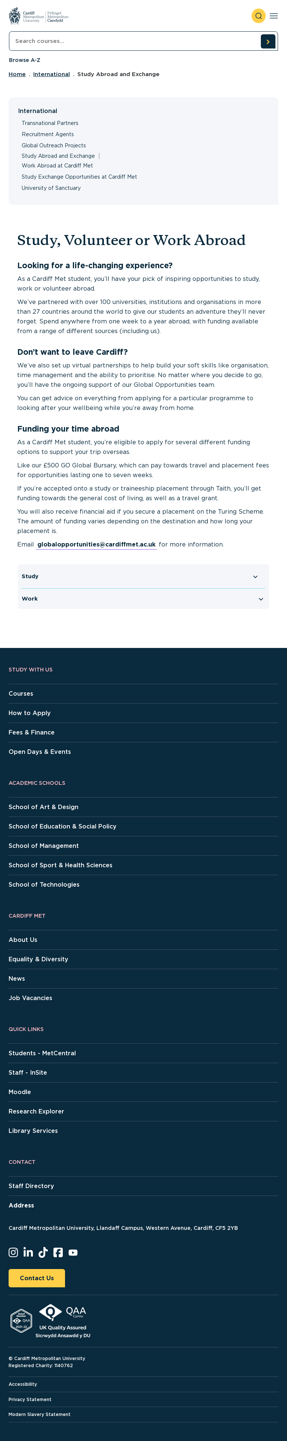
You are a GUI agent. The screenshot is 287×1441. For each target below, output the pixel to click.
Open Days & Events (40, 751)
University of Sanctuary (51, 188)
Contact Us (37, 1278)
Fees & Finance (32, 732)
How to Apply (30, 713)
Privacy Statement (30, 1399)
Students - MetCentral (42, 1053)
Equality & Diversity (38, 959)
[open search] (258, 16)
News (17, 978)
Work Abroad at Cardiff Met (57, 166)
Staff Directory (31, 1186)
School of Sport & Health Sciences (60, 865)
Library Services (33, 1130)
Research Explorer (36, 1111)
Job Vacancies (30, 998)
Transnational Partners (50, 123)
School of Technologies (44, 884)
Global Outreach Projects (54, 145)
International (51, 74)
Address (21, 1205)
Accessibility (23, 1384)
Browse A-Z (24, 60)
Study (30, 576)
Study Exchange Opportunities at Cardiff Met (79, 177)
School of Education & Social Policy (63, 826)
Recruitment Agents (48, 134)
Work (30, 598)
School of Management (44, 845)
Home (17, 74)
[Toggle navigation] (273, 16)
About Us (23, 939)
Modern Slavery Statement (40, 1414)
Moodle (20, 1092)
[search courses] (268, 41)
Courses (21, 693)
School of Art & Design (43, 807)
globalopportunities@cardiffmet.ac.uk (96, 544)
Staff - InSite (28, 1072)
